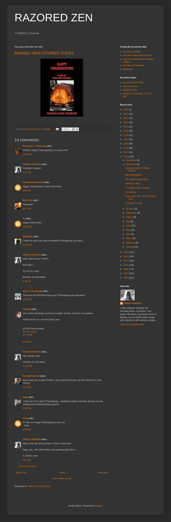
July (128, 221)
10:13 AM (27, 299)
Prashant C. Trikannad (34, 146)
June (128, 225)
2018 (126, 135)
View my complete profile (132, 324)
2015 (126, 148)
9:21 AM (27, 460)
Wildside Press (130, 90)
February (130, 242)
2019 (126, 131)
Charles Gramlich (32, 164)
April (128, 234)
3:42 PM (27, 172)
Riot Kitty (27, 200)
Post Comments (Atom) (39, 486)
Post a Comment (27, 466)
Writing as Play (133, 183)
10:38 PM (27, 226)
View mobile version (62, 478)
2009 (126, 265)
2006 (126, 278)
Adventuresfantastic (33, 182)
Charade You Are (134, 203)
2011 (126, 256)
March (129, 238)
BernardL (27, 236)
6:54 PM (27, 342)
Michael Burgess (134, 175)
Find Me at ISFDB (131, 51)
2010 (126, 260)
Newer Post (21, 472)
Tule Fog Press (130, 86)
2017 (126, 139)
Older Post (103, 472)
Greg (25, 418)
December (131, 160)
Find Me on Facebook (133, 65)
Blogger (98, 506)
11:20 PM (27, 366)
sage (25, 397)
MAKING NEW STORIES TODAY (44, 53)
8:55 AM (27, 429)
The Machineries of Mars (138, 188)
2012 (126, 252)
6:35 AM (27, 387)
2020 (126, 126)
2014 (126, 152)
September (131, 213)
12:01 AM (27, 245)
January (130, 247)
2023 (126, 114)
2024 (126, 109)
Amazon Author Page (133, 82)
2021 (126, 122)
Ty (24, 218)
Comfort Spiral (30, 331)
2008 (126, 269)
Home (62, 472)
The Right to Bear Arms (137, 179)
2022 (126, 118)
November (131, 164)
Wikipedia (127, 69)
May (128, 230)
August (130, 217)
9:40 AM (27, 281)
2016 (126, 143)
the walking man (31, 376)
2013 (126, 156)
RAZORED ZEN (54, 17)
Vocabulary (131, 192)
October (130, 208)
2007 (126, 273)
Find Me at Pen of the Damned (137, 55)
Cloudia (27, 309)
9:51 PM (27, 208)
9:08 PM (27, 408)
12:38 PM (27, 154)
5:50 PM (27, 190)
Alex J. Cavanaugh (32, 291)
